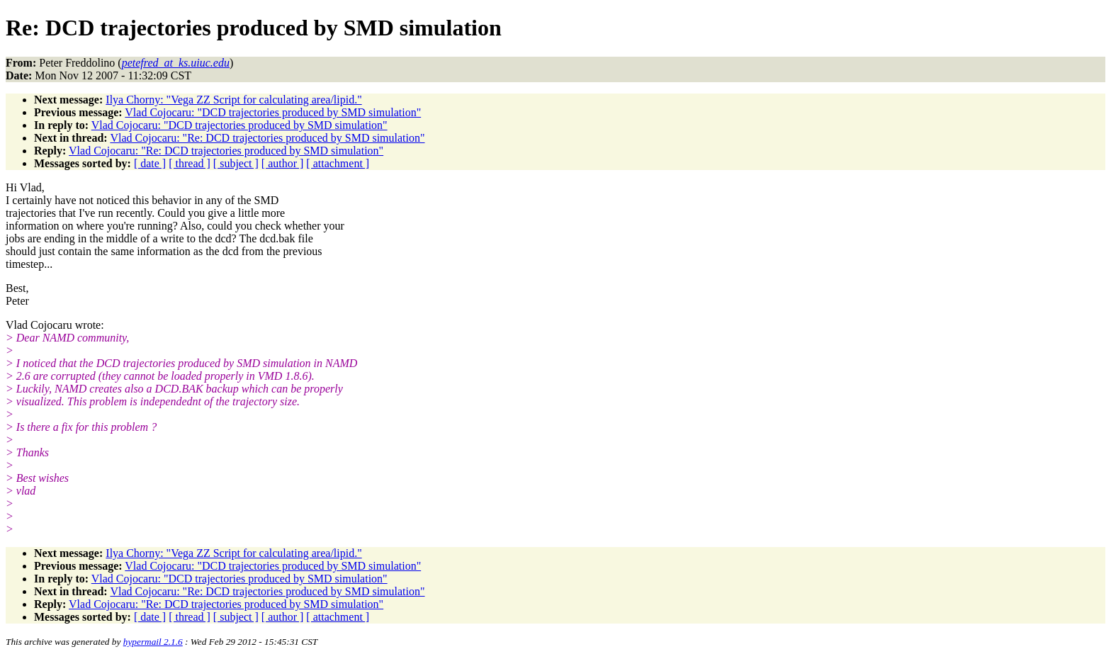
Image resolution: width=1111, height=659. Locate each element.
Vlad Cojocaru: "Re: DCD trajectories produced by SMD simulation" (267, 138)
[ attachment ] (337, 163)
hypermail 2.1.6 (153, 641)
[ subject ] (236, 163)
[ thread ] (189, 163)
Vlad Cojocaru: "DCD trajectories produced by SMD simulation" (273, 112)
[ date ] (150, 163)
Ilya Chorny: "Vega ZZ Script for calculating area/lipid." (233, 100)
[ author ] (282, 163)
